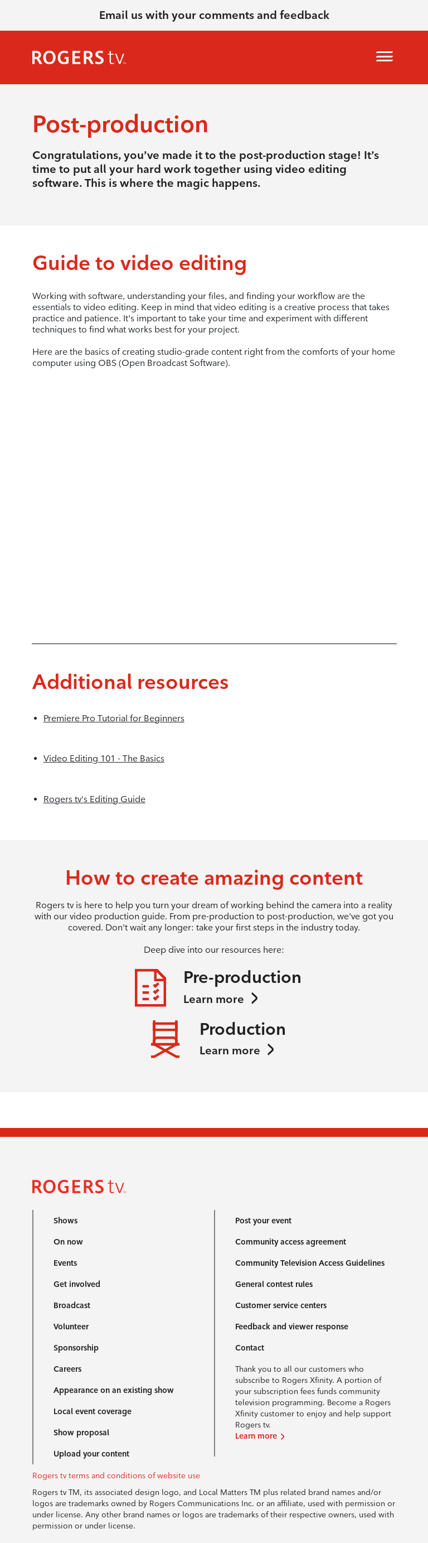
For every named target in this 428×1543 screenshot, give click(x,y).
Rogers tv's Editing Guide (94, 799)
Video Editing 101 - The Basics (103, 758)
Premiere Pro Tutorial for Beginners (113, 718)
